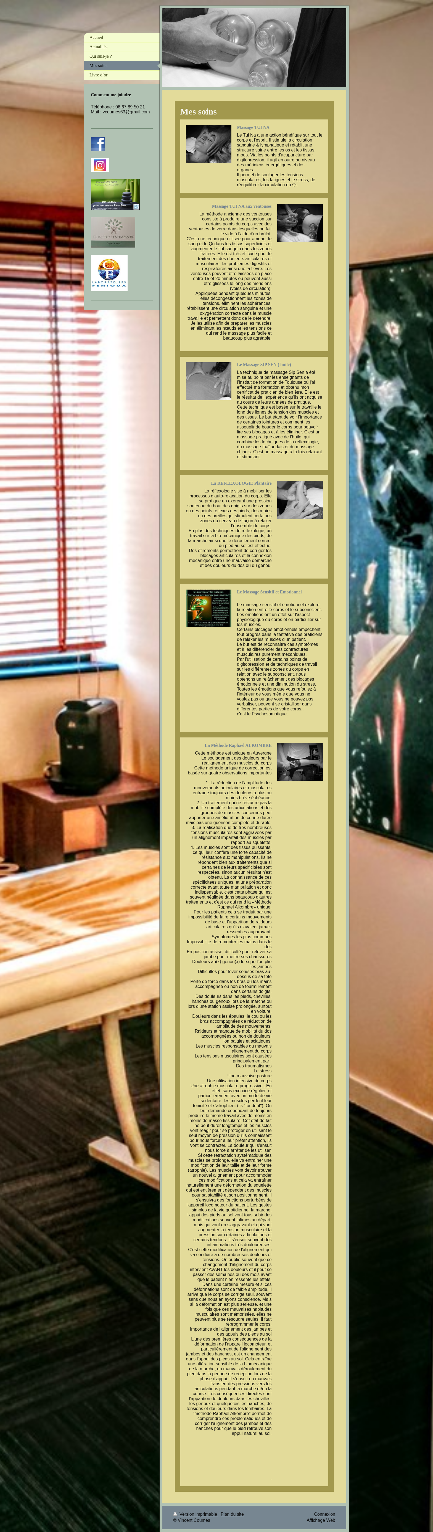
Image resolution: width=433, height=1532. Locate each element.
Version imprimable (195, 1514)
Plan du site (232, 1514)
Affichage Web (321, 1520)
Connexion (325, 1514)
